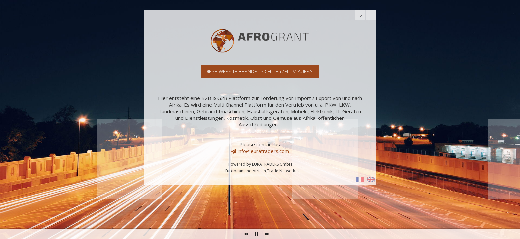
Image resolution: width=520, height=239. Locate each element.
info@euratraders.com (260, 151)
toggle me (371, 15)
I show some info (360, 179)
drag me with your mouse (360, 15)
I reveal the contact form (371, 179)
